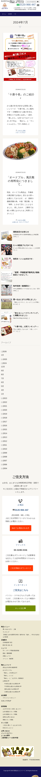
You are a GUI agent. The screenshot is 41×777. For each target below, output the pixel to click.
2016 (4, 425)
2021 (4, 406)
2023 (4, 398)
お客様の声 (6, 681)
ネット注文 (20, 608)
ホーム (4, 14)
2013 (4, 437)
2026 (4, 351)
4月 (2, 390)
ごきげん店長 (21, 131)
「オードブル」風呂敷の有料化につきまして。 (20, 181)
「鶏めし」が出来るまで (10, 673)
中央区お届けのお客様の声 (12, 683)
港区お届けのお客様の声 (11, 689)
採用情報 (4, 706)
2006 (4, 464)
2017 (4, 422)
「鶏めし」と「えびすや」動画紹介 (13, 678)
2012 (4, 441)
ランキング (6, 632)
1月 (2, 355)
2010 (4, 449)
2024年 (10, 14)
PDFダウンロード (8, 728)
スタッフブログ (20, 132)
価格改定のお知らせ (21, 232)
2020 (4, 410)
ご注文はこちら (20, 590)
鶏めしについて (6, 665)
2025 (4, 359)
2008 (4, 457)
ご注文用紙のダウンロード (20, 568)
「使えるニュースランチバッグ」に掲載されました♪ (26, 314)
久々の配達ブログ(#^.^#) (23, 245)
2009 (4, 453)
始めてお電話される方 (20, 528)
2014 (4, 433)
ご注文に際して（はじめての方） (12, 725)
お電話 (21, 505)
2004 (4, 468)
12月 (3, 367)
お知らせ (15, 222)
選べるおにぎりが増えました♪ (25, 299)
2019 (4, 414)
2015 (4, 429)
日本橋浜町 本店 (7, 642)
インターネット (20, 585)
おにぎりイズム (7, 670)
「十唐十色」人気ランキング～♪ (25, 326)
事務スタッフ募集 (8, 719)
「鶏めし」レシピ (8, 675)
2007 (4, 461)
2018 (4, 418)
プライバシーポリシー (9, 698)
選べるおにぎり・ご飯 (9, 629)
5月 (2, 386)
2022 (4, 402)
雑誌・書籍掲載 (7, 653)
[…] (17, 236)
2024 (4, 363)
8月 (2, 374)
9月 (2, 371)
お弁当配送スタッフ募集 (10, 711)
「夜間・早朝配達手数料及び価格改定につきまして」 (26, 273)
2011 (4, 445)
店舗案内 (4, 640)
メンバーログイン (32, 1)
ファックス (20, 545)
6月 (2, 382)
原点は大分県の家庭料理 (10, 667)
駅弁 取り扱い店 (7, 645)
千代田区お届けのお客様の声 (12, 686)
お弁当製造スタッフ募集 (10, 714)
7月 (2, 378)
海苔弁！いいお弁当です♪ (23, 259)
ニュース (4, 648)
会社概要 (4, 695)
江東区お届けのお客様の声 (12, 692)
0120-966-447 (21, 510)
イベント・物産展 (8, 658)
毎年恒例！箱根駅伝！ (22, 286)
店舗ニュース (7, 656)
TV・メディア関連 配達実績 (11, 650)
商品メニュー (5, 627)
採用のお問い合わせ (9, 717)
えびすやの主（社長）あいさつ (12, 709)
